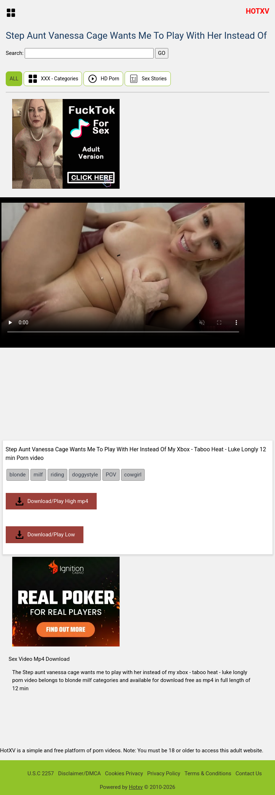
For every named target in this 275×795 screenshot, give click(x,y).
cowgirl (132, 474)
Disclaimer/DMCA (79, 773)
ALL (14, 78)
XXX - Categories (53, 79)
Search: (15, 53)
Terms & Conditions (207, 773)
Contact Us (249, 773)
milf (38, 474)
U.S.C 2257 (41, 773)
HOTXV (257, 11)
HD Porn (103, 79)
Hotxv (136, 787)
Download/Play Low (44, 535)
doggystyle (85, 474)
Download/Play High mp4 (51, 501)
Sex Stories (148, 79)
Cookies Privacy (124, 773)
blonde (18, 474)
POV (111, 474)
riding (57, 474)
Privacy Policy (163, 773)
